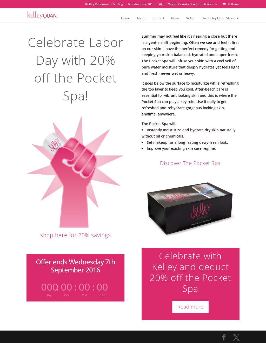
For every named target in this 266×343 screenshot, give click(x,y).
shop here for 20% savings (75, 235)
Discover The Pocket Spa (190, 163)
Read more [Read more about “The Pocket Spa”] (190, 306)
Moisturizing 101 (140, 4)
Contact (158, 18)
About (141, 18)
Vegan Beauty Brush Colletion (190, 4)
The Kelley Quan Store (217, 18)
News (175, 18)
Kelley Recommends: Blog (104, 4)
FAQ (160, 4)
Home (125, 18)
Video (190, 18)
